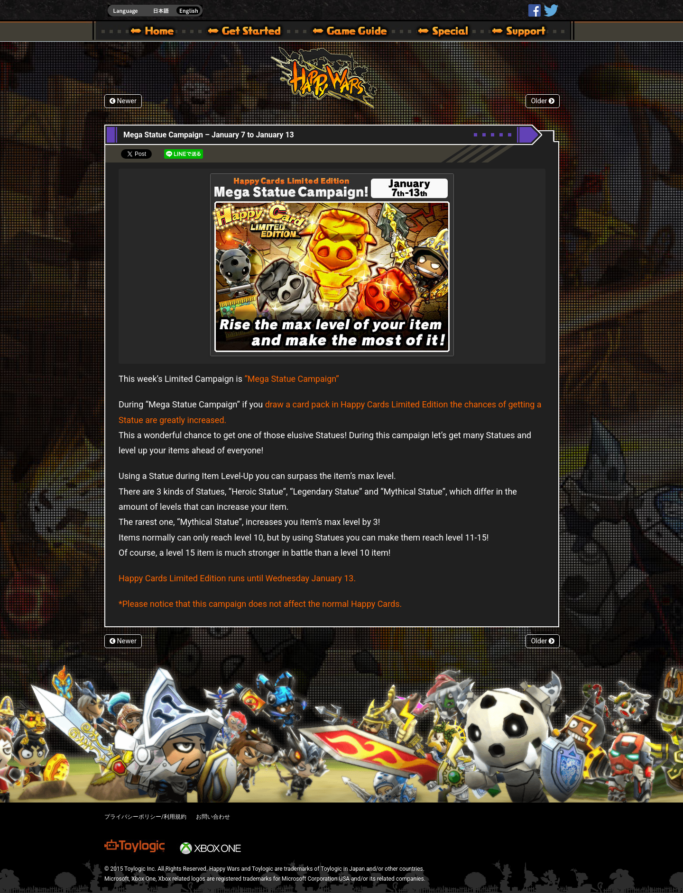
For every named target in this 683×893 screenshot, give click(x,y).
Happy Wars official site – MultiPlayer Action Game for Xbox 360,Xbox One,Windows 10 (154, 32)
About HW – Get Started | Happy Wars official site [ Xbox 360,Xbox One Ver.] (252, 32)
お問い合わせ (213, 816)
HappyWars (534, 10)
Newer (123, 101)
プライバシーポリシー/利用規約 (145, 816)
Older (542, 101)
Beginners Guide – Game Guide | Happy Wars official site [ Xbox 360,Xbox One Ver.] (356, 32)
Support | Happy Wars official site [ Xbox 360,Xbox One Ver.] (511, 32)
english (155, 11)
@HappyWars (550, 10)
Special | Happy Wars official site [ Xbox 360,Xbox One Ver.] (439, 32)
